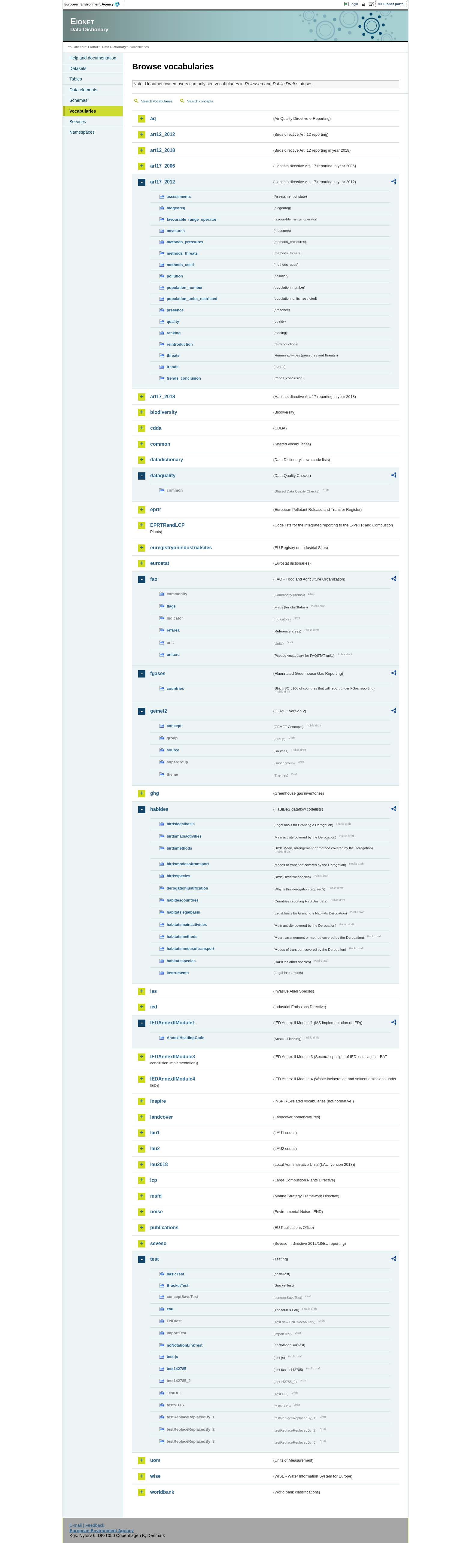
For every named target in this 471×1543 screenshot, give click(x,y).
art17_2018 (162, 396)
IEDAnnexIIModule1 (172, 1022)
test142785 (176, 1368)
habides (159, 809)
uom (155, 1460)
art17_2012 (162, 181)
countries (175, 688)
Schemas (78, 100)
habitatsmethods (182, 936)
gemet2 (158, 711)
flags (171, 606)
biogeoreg (176, 208)
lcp (153, 1180)
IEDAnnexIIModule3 (172, 1056)
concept (174, 725)
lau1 (155, 1132)
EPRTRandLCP (167, 525)
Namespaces (82, 132)
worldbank (162, 1492)
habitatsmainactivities (187, 924)
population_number (184, 287)
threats (173, 355)
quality (173, 321)
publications (164, 1227)
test (154, 1259)
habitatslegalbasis (183, 912)
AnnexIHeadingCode (185, 1037)
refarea (173, 630)
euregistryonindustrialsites (181, 547)
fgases (158, 673)
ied (153, 1006)
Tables (75, 79)
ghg (154, 793)
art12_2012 (162, 134)
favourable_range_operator (192, 219)
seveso (158, 1243)
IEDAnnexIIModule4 (172, 1078)
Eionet (93, 47)
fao (153, 579)
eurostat (159, 563)
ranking (174, 333)
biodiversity (163, 412)
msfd (156, 1196)
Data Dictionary (114, 47)
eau (170, 1309)
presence (175, 310)
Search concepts (200, 101)
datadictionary (166, 459)
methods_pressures (185, 242)
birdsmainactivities (184, 836)
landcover (161, 1117)
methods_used (180, 264)
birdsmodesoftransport (188, 864)
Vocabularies (82, 111)
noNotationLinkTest (184, 1345)
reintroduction (180, 344)
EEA (94, 4)
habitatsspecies (181, 961)
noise (156, 1211)
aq (153, 118)
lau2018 (159, 1164)
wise (155, 1476)
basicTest (175, 1274)
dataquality (162, 475)
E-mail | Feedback (86, 1525)
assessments (179, 196)
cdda (155, 428)
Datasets (78, 68)
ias (153, 991)
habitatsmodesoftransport (190, 948)
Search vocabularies (156, 101)
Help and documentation (92, 58)
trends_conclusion (184, 378)
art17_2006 (162, 165)
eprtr (155, 509)
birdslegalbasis (181, 824)
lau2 (155, 1148)
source (173, 750)
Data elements (83, 89)
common (160, 444)
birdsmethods (179, 848)
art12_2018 (162, 150)
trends (172, 367)
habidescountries (183, 900)
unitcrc (173, 654)
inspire (158, 1101)
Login (354, 4)
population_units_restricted (192, 298)
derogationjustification (187, 888)
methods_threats (182, 253)
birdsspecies (178, 876)
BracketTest (177, 1285)
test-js (172, 1356)
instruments (178, 973)
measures (176, 231)
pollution (175, 276)
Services (77, 121)
